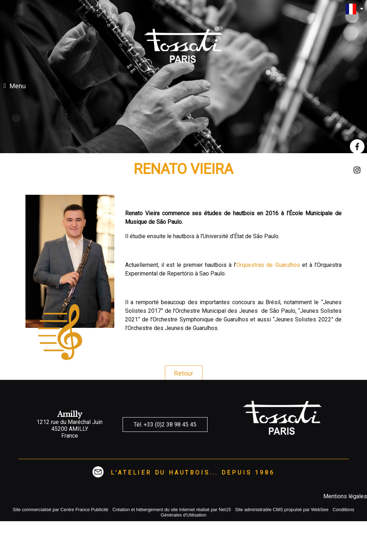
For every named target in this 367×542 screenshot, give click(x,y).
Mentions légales (345, 496)
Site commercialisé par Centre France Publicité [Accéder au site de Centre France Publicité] (61, 509)
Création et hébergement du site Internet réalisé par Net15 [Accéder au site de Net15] (172, 509)
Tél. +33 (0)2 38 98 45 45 (165, 424)
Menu (18, 86)
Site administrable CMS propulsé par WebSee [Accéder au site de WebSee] (282, 509)
